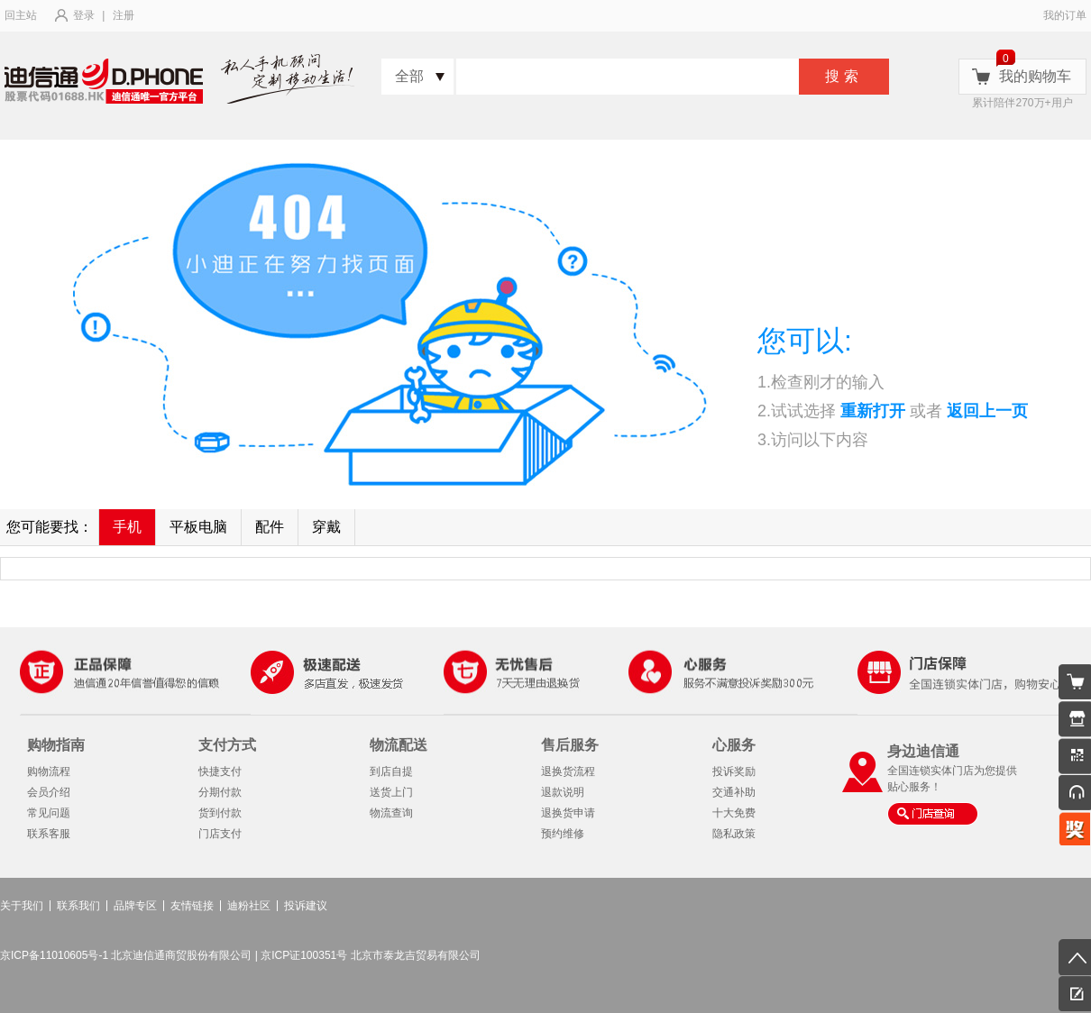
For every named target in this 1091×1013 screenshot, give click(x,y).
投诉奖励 (734, 771)
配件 (269, 526)
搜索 (844, 76)
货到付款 (220, 813)
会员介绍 (48, 792)
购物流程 (48, 771)
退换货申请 (568, 813)
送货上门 (391, 792)
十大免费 (734, 813)
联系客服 (48, 833)
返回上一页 (987, 411)
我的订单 (1064, 15)
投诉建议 (305, 905)
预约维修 (562, 833)
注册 (123, 15)
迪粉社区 (248, 905)
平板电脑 (198, 526)
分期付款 (220, 792)
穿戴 (326, 526)
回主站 (21, 15)
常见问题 (48, 813)
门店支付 (220, 833)
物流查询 (391, 813)
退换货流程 (568, 771)
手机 (127, 526)
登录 (84, 15)
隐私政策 (734, 833)
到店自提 (391, 771)
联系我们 (78, 905)
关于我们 (21, 905)
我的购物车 (1035, 76)
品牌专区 (135, 905)
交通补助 (734, 792)
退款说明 (562, 792)
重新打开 (872, 411)
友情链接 (192, 905)
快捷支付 (220, 771)
